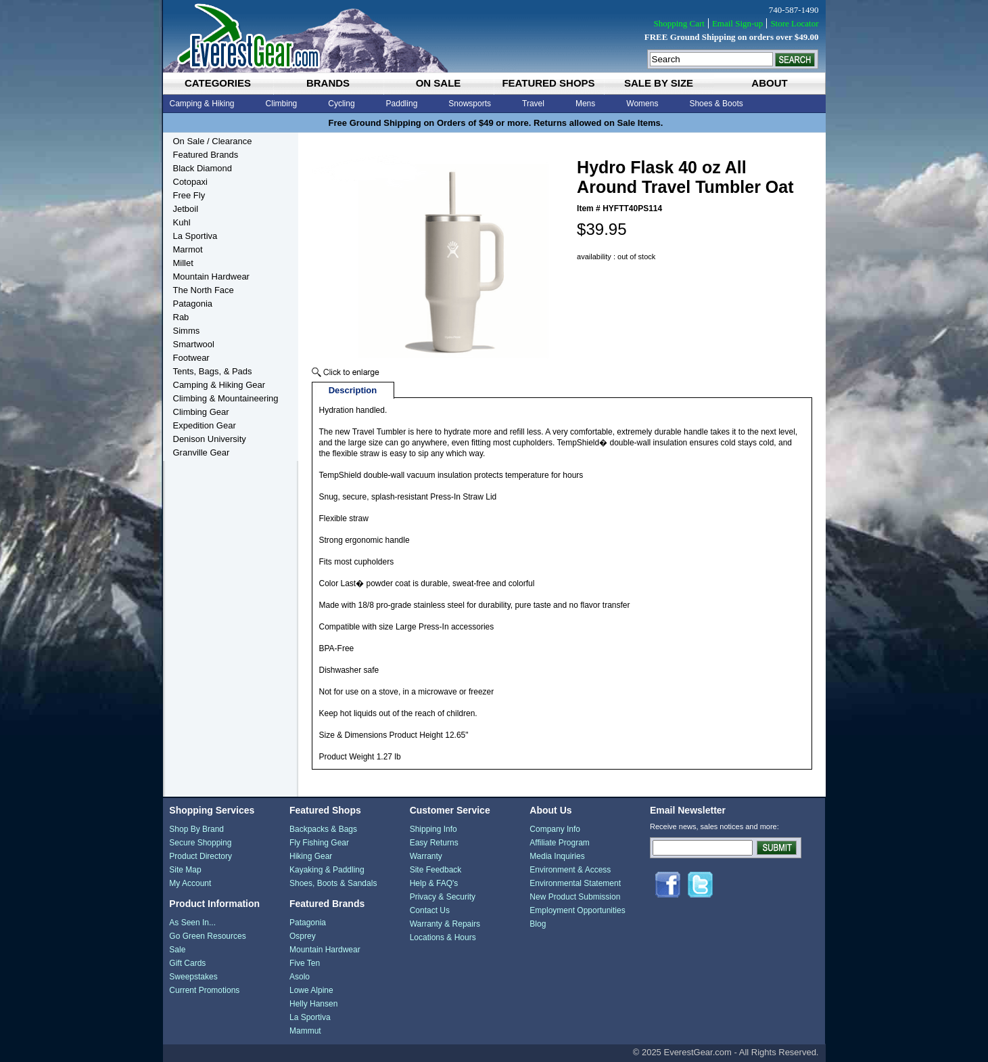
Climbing (282, 103)
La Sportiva (195, 236)
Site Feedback (436, 870)
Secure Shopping (200, 842)
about (769, 83)
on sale (438, 83)
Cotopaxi (190, 182)
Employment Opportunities (577, 910)
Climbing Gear (201, 412)
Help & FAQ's (434, 883)
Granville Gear (201, 452)
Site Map (185, 870)
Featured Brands (206, 155)
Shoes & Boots (716, 103)
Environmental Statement (575, 883)
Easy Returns (434, 842)
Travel (533, 103)
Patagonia (193, 303)
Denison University (209, 439)
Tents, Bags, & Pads (212, 371)
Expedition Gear (204, 425)
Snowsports (469, 103)
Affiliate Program (559, 842)
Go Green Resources (207, 936)
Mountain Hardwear (211, 276)
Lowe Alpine (311, 990)
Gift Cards (187, 963)
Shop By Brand (196, 829)
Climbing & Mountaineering (226, 398)
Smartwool (193, 344)
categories (218, 83)
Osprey (302, 936)
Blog (538, 924)
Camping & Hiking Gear (219, 385)
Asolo (299, 976)
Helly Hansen (313, 1004)
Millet (183, 263)
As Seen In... (192, 922)
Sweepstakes (193, 976)
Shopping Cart (678, 23)
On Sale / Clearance (212, 141)
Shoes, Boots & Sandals (333, 883)
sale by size (658, 83)
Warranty (426, 856)
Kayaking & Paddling (326, 870)
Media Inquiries (557, 856)
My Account (190, 883)
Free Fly (189, 195)
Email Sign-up (737, 23)
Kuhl (182, 222)
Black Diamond (202, 168)
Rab (181, 317)
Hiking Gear (310, 856)
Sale (177, 949)
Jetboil (186, 209)
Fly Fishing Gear (319, 842)
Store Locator (794, 23)
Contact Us (430, 910)
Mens (585, 103)
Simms (186, 331)
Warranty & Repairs (445, 924)
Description (353, 390)
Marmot (188, 249)
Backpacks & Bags (323, 829)
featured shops (548, 83)
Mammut (305, 1031)
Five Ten (304, 963)
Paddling (402, 103)
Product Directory (200, 856)
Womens (642, 103)
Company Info (555, 829)
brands (328, 83)
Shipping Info (433, 829)
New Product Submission (575, 897)
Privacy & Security (442, 897)
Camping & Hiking (202, 103)
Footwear (191, 358)
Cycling (341, 103)
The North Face (203, 290)
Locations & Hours (443, 937)
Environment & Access (570, 870)
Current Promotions (204, 990)
